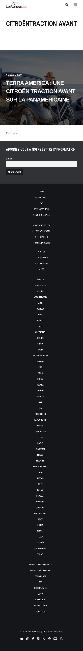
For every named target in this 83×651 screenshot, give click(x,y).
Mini (40, 472)
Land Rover (40, 431)
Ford (40, 373)
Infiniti (40, 391)
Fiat (40, 367)
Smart (40, 531)
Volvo (40, 554)
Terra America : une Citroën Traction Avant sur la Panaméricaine (40, 91)
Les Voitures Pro (42, 231)
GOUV (40, 594)
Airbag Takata (40, 605)
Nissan (40, 478)
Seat (40, 519)
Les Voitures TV (42, 225)
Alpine (40, 291)
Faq (41, 203)
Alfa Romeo (40, 285)
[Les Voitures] (16, 5)
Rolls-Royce (40, 513)
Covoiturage (40, 588)
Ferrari (40, 361)
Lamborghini (40, 420)
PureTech (40, 611)
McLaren (40, 461)
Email (9, 158)
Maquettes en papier (40, 570)
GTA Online (42, 263)
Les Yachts (43, 237)
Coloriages (40, 576)
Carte (41, 192)
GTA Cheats (43, 257)
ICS (42, 269)
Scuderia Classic (42, 243)
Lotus (40, 443)
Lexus (40, 437)
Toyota (40, 542)
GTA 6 (42, 252)
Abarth (40, 279)
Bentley (40, 309)
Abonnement (41, 197)
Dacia (40, 350)
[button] (75, 4)
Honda (40, 379)
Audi (40, 303)
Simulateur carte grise (40, 565)
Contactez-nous (41, 209)
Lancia (40, 426)
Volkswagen (40, 548)
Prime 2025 (40, 600)
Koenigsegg (40, 414)
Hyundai (40, 385)
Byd (40, 326)
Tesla (40, 537)
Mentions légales (41, 215)
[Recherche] (65, 4)
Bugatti (40, 320)
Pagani (40, 490)
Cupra (40, 344)
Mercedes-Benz (40, 467)
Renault (40, 507)
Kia (40, 408)
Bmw (40, 315)
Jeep (40, 402)
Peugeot (40, 496)
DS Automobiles (40, 355)
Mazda (40, 455)
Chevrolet (40, 332)
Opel (40, 484)
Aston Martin (40, 297)
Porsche (40, 502)
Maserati (40, 449)
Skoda (40, 525)
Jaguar (40, 396)
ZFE (40, 582)
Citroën (40, 338)
